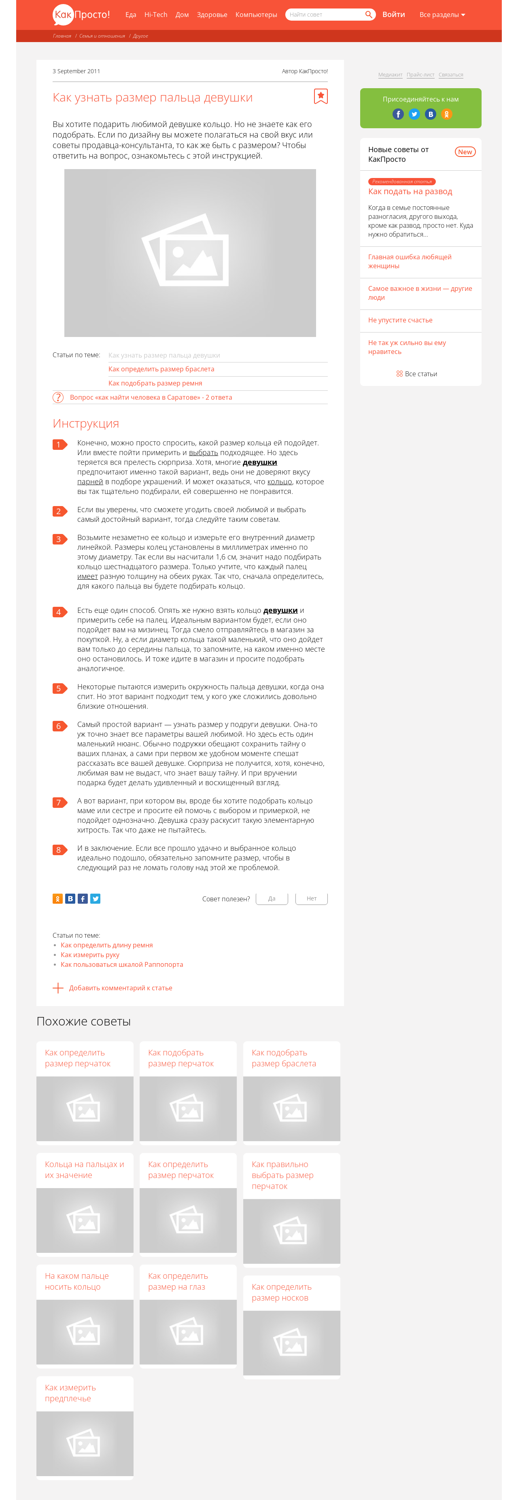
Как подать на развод (410, 191)
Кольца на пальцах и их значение (84, 1169)
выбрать (203, 452)
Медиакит (390, 74)
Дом (182, 14)
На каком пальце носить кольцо (77, 1281)
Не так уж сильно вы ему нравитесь (407, 347)
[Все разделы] (442, 15)
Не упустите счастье (400, 320)
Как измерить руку (90, 954)
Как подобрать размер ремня (155, 383)
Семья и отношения (102, 35)
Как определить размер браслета (161, 368)
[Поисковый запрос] (330, 14)
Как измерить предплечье (70, 1393)
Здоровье (212, 14)
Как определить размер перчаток (77, 1058)
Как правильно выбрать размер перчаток (283, 1175)
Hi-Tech (156, 14)
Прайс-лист (421, 74)
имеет (87, 576)
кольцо (279, 481)
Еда (130, 14)
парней (90, 481)
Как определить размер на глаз (178, 1281)
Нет (312, 898)
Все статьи (421, 373)
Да (272, 898)
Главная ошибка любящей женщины (410, 261)
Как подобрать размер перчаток (181, 1058)
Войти (393, 14)
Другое (140, 35)
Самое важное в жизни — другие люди (420, 293)
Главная (62, 35)
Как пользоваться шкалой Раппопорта (122, 964)
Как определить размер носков (282, 1292)
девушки (260, 462)
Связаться (451, 74)
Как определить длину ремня (107, 945)
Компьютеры (256, 14)
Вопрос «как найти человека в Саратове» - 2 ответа (151, 397)
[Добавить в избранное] (321, 96)
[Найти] (368, 14)
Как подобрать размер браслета (284, 1058)
